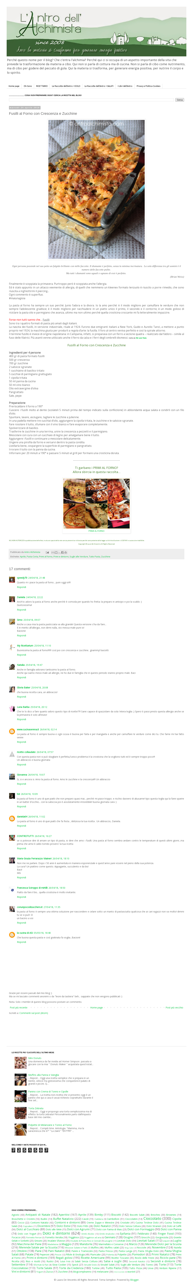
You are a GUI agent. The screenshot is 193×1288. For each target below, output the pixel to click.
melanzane (103, 1271)
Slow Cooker (59, 1264)
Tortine (96, 1268)
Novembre (159, 1247)
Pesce (58, 1254)
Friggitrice (73, 1237)
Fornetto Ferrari (34, 1237)
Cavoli (85, 1218)
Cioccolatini (131, 1218)
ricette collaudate (26, 752)
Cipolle (176, 1219)
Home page (14, 86)
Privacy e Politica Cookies (148, 86)
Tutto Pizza (135, 1268)
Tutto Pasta (94, 556)
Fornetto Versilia (54, 1237)
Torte (162, 1264)
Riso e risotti (33, 1261)
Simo (19, 619)
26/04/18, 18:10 (60, 858)
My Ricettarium (25, 645)
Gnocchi (145, 1237)
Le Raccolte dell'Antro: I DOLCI (66, 86)
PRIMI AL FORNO (96, 530)
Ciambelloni (113, 1218)
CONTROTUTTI (25, 836)
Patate (29, 1254)
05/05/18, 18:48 (42, 932)
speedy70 (22, 577)
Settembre (18, 1264)
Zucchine (105, 556)
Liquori (166, 1240)
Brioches (155, 1214)
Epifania (125, 1233)
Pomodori (138, 1254)
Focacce (16, 1237)
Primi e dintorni (61, 556)
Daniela (21, 597)
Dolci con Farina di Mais (109, 1229)
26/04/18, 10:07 (36, 774)
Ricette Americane (92, 1258)
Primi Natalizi (160, 1254)
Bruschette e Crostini (23, 1218)
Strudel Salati (107, 1264)
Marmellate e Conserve (111, 1244)
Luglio (177, 1240)
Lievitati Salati (146, 1240)
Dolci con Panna (171, 1229)
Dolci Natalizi (102, 1226)
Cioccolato (152, 1218)
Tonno (149, 1264)
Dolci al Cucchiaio (27, 1229)
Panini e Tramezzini (82, 1251)
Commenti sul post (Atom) (33, 1013)
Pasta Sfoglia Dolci (148, 1251)
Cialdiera (99, 1219)
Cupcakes (28, 1226)
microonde (119, 1272)
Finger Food (166, 1233)
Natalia (21, 664)
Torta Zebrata (35, 1108)
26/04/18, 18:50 (56, 887)
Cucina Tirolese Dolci (147, 1222)
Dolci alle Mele (54, 1229)
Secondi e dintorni (163, 1261)
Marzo (133, 1244)
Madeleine (53, 1244)
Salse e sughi (113, 1261)
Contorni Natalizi (39, 1222)
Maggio (66, 1244)
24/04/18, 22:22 (34, 597)
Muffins (95, 1247)
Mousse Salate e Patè (76, 1247)
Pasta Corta (32, 556)
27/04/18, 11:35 (52, 907)
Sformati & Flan (40, 1264)
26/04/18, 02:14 (48, 729)
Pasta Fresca (105, 1251)
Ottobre (22, 1251)
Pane (38, 1251)
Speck (75, 1264)
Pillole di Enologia (75, 1254)
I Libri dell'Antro (125, 86)
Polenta (110, 1254)
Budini (44, 1218)
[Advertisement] (89, 1027)
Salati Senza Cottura (86, 1261)
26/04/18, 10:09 (29, 794)
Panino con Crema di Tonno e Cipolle (48, 1091)
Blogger (134, 1279)
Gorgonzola (161, 1237)
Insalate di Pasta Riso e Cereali (85, 1240)
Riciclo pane (168, 1258)
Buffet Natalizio (63, 1219)
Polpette (122, 1254)
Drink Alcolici (88, 1233)
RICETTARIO (42, 86)
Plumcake (95, 1254)
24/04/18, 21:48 (36, 577)
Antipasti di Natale (37, 1214)
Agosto (15, 1214)
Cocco (21, 1222)
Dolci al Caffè (174, 1226)
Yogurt (39, 1271)
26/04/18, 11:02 (36, 816)
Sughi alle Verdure (79, 556)
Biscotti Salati (137, 1214)
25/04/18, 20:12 (38, 707)
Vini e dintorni (21, 1271)
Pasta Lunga (125, 1251)
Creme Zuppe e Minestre (100, 1222)
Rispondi (21, 587)
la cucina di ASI (25, 932)
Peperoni (44, 1254)
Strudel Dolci (90, 1264)
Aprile (23, 556)
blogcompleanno (82, 1271)
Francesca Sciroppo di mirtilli (32, 887)
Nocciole (141, 1247)
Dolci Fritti (82, 1226)
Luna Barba (23, 707)
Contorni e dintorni (67, 1222)
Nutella (177, 1247)
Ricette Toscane (120, 1257)
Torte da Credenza (71, 1268)
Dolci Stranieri (153, 1226)
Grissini (38, 1240)
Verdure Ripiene (167, 1268)
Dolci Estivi (63, 1226)
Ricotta (15, 1261)
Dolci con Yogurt (27, 1233)
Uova (150, 1268)
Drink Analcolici (107, 1233)
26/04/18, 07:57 (45, 752)
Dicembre (43, 1226)
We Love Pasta (141, 338)
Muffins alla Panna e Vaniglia (43, 1074)
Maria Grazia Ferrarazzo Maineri (34, 858)
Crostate (125, 1222)
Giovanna (22, 774)
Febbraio (143, 1233)
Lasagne (108, 1240)
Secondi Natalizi (137, 1261)
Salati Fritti (65, 1261)
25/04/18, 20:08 (39, 687)
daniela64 (22, 816)
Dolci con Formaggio (140, 1229)
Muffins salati (111, 1247)
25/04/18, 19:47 (34, 664)
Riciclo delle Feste (144, 1257)
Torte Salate (44, 1268)
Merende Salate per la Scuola (38, 1247)
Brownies (171, 1214)
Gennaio (110, 1237)
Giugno (128, 1237)
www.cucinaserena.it (28, 729)
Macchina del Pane (29, 1244)
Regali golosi (64, 1258)
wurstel (131, 1271)
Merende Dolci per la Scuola (163, 1244)
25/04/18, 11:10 (42, 645)
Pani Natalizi (56, 1251)
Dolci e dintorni (56, 1233)
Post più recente (18, 1007)
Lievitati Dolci (124, 1240)
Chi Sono (28, 86)
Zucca (49, 1271)
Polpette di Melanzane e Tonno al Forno (50, 1125)
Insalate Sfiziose (56, 1240)
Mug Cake (129, 1247)
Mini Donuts (34, 1058)
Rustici (50, 1261)
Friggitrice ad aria (92, 1237)
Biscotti (116, 1214)
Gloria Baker (23, 687)
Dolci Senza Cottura (130, 1226)
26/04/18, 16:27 (43, 836)
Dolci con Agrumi (78, 1229)
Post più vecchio (174, 1007)
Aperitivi (64, 1214)
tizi (18, 794)
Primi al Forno (45, 556)
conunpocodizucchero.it (30, 907)
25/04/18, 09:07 (31, 619)
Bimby (99, 1214)
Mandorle (86, 1244)
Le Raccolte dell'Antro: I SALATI (99, 86)
